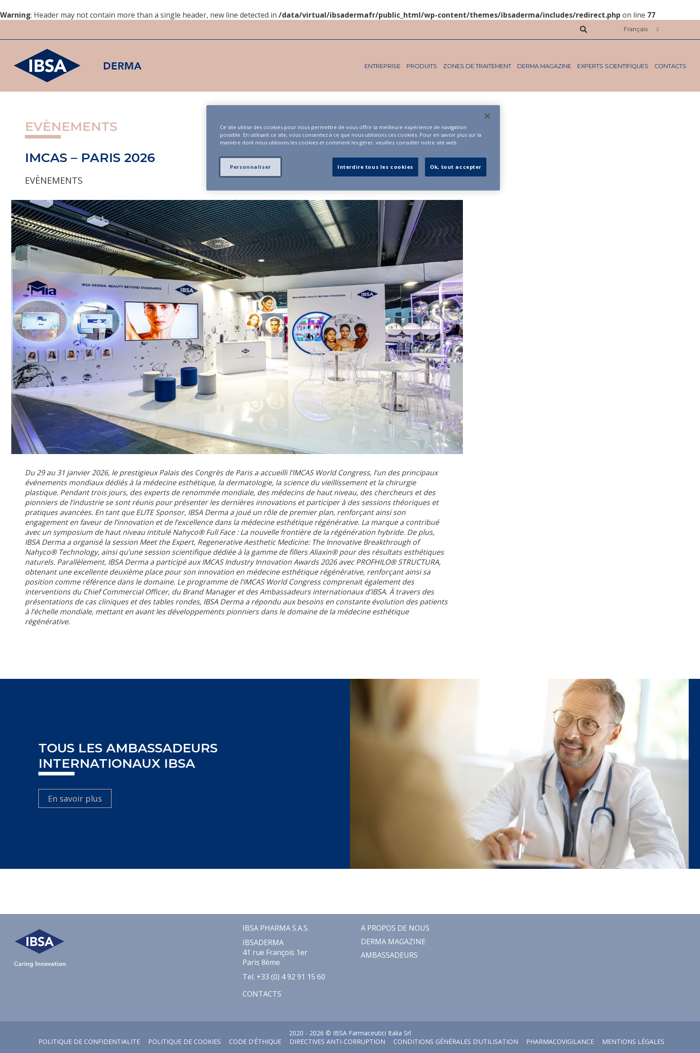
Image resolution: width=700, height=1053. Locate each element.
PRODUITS (421, 66)
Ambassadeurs (389, 955)
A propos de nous (395, 928)
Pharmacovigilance (560, 1041)
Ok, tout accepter (455, 166)
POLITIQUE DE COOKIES (184, 1041)
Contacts (670, 66)
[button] (641, 29)
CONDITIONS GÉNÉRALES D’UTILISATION (455, 1041)
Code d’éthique (255, 1041)
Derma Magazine (544, 66)
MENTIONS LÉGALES (633, 1041)
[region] (353, 147)
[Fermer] (487, 116)
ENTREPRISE (382, 66)
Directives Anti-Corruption (337, 1041)
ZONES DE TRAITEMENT (477, 66)
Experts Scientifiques (613, 66)
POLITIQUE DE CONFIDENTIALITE (89, 1041)
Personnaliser (250, 166)
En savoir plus (75, 798)
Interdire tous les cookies (375, 166)
